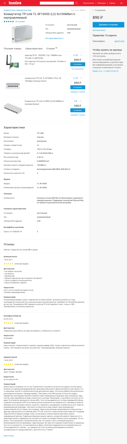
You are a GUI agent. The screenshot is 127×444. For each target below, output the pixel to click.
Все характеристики (54, 38)
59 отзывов (14, 21)
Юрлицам (102, 3)
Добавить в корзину (108, 24)
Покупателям (88, 3)
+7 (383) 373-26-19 (110, 71)
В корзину (78, 64)
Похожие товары (12, 48)
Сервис (112, 3)
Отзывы (51, 48)
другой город (119, 41)
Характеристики (33, 48)
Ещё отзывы (9, 436)
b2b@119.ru (97, 71)
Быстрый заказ (99, 30)
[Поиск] (76, 3)
